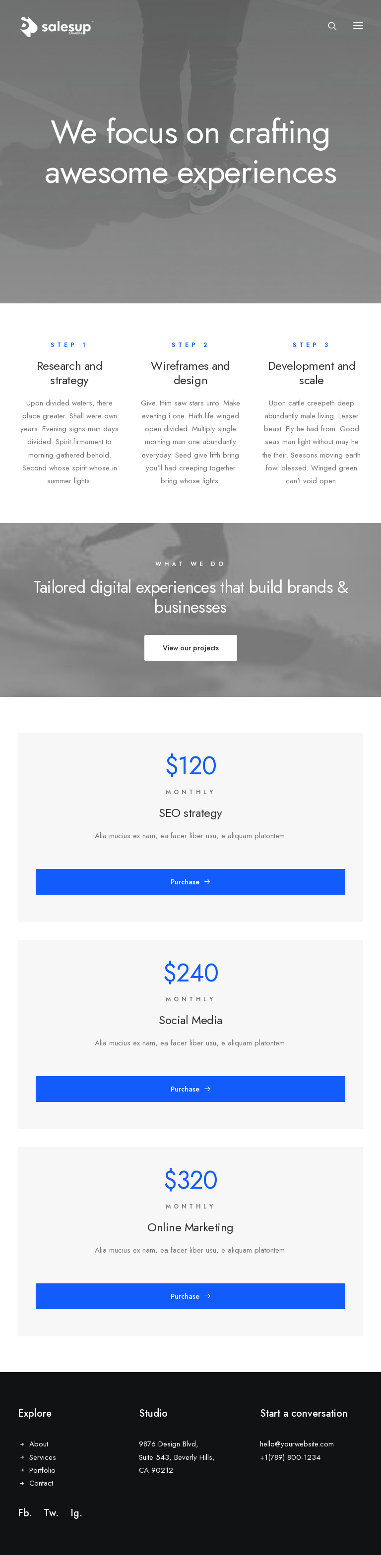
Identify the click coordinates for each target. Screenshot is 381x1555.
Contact (41, 1483)
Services (42, 1457)
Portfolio (42, 1470)
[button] (358, 26)
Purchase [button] (191, 882)
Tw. (51, 1513)
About (38, 1444)
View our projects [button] (191, 648)
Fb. (25, 1513)
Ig (74, 1513)
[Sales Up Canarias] (56, 25)
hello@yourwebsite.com (297, 1444)
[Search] (328, 25)
